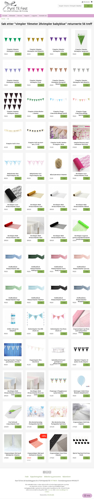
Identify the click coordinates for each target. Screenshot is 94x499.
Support (26, 15)
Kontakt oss (43, 15)
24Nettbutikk (50, 495)
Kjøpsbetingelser (36, 477)
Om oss (19, 15)
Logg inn (34, 15)
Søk (88, 6)
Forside (4, 15)
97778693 (53, 481)
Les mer (50, 490)
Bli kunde (12, 15)
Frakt (27, 477)
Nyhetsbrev (67, 477)
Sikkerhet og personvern (52, 477)
